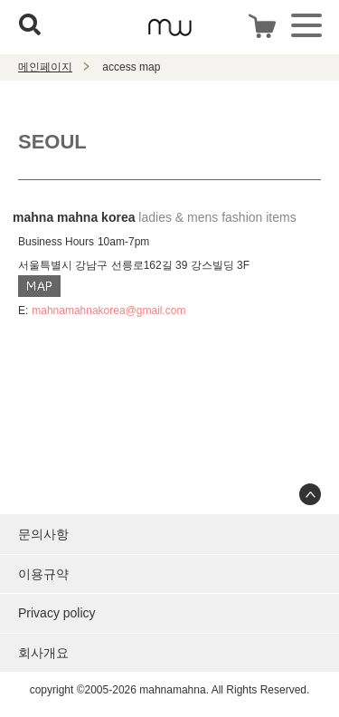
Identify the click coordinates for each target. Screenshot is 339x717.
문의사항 (43, 534)
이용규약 (43, 574)
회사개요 (43, 652)
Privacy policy (57, 613)
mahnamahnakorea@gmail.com (108, 310)
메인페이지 (45, 67)
